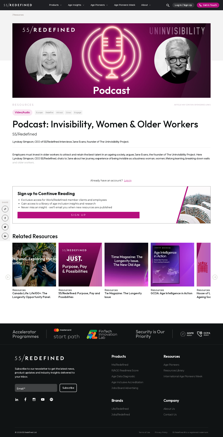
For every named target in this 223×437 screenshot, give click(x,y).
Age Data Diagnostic (123, 376)
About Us (169, 408)
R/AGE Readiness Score (125, 370)
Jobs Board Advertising (125, 388)
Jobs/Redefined (121, 414)
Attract (59, 112)
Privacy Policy (161, 432)
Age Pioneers (171, 364)
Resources (18, 15)
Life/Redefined (120, 408)
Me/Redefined (120, 364)
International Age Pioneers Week (183, 376)
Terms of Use (144, 432)
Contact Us (170, 414)
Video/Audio (22, 112)
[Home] (18, 5)
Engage (77, 112)
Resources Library (174, 370)
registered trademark (198, 432)
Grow (68, 112)
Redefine (49, 112)
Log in (127, 180)
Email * (21, 388)
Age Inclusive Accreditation (127, 382)
